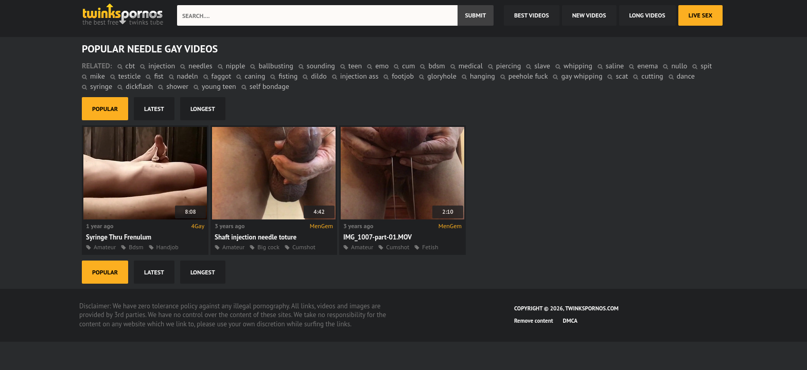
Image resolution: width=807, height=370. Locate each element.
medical (471, 65)
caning (254, 76)
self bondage (269, 86)
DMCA (570, 320)
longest (202, 109)
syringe (101, 86)
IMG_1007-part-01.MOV (377, 237)
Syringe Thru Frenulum (118, 237)
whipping (578, 65)
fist (158, 76)
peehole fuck (528, 76)
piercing (508, 65)
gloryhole (442, 76)
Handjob (167, 247)
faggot (222, 76)
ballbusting (275, 65)
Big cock (268, 247)
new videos (589, 15)
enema (647, 65)
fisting (287, 76)
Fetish (430, 247)
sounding (321, 65)
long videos (647, 15)
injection (161, 65)
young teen (219, 86)
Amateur (105, 247)
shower (177, 86)
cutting (652, 76)
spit (706, 65)
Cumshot (303, 247)
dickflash (139, 86)
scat (622, 76)
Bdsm (136, 247)
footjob (403, 76)
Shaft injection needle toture (255, 237)
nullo (679, 65)
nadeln (187, 76)
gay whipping (581, 76)
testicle (129, 76)
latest (154, 109)
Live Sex (700, 15)
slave (542, 65)
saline (615, 65)
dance (686, 76)
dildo (318, 76)
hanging (482, 76)
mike (97, 76)
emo (382, 65)
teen (355, 65)
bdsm (436, 65)
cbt (130, 65)
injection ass (359, 76)
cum (408, 65)
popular (105, 109)
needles (200, 65)
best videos (531, 15)
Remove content (533, 320)
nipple (235, 65)
